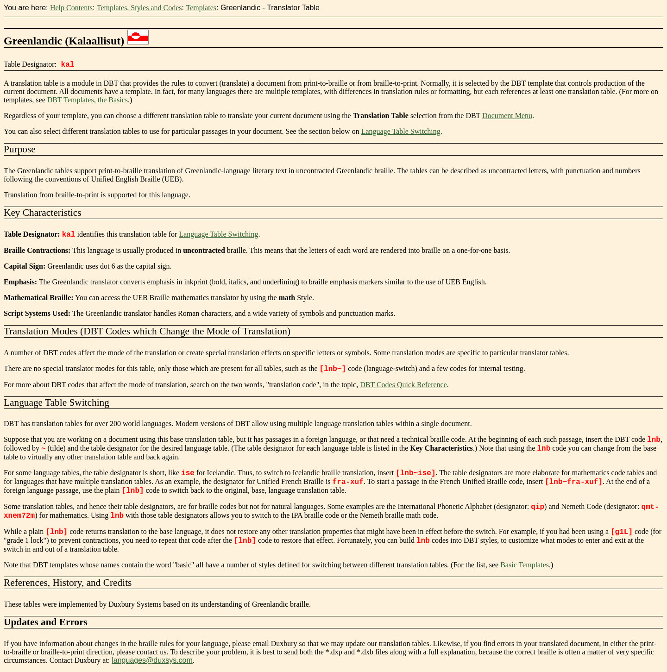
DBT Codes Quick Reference (403, 385)
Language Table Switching (400, 131)
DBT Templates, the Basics (87, 100)
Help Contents (71, 8)
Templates (201, 8)
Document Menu (507, 115)
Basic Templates (524, 565)
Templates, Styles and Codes (139, 8)
